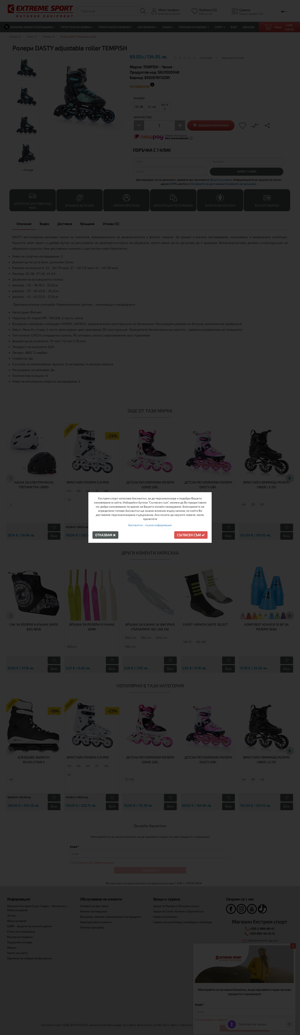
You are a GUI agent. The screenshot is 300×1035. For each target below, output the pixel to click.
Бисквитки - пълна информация (150, 525)
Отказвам (105, 535)
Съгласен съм (191, 535)
